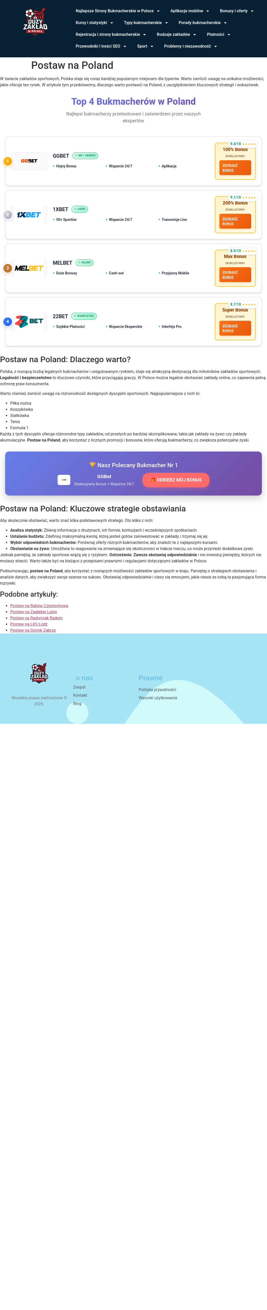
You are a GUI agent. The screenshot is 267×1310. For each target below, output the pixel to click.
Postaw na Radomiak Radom (36, 621)
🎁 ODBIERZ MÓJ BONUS (176, 483)
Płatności (219, 34)
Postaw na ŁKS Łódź (29, 627)
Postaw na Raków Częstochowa (39, 609)
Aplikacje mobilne (190, 11)
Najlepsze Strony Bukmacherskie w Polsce (118, 11)
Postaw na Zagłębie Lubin (33, 615)
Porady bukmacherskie (203, 22)
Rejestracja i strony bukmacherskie (111, 34)
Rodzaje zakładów (177, 34)
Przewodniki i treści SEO (101, 46)
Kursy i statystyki (95, 22)
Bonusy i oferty (237, 11)
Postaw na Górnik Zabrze (33, 633)
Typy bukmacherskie (146, 22)
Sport (145, 46)
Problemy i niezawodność (191, 46)
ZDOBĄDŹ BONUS (229, 168)
